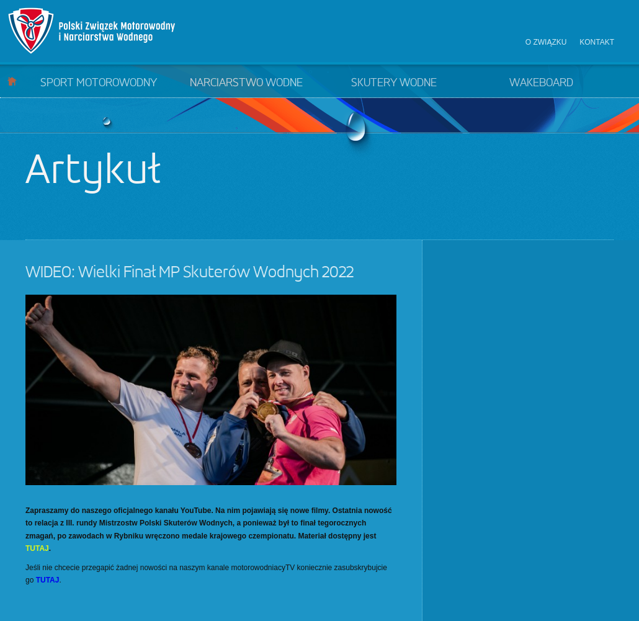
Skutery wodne (394, 83)
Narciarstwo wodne (246, 83)
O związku (546, 42)
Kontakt (596, 42)
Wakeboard (541, 83)
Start (12, 81)
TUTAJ (37, 548)
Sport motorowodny (98, 83)
